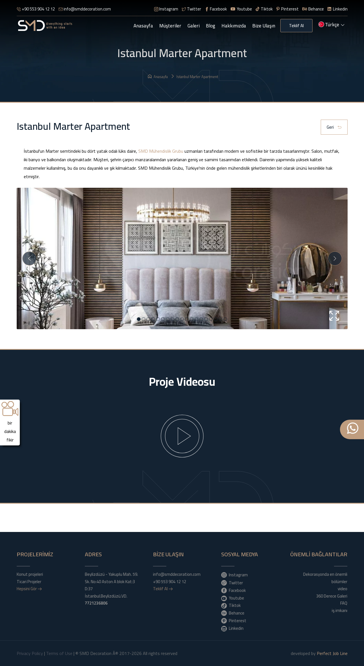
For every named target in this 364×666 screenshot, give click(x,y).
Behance (313, 9)
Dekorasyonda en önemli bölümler (325, 578)
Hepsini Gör (29, 588)
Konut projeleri (30, 574)
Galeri (194, 25)
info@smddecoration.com (85, 9)
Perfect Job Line (332, 653)
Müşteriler (170, 25)
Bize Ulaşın (263, 25)
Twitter (191, 9)
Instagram (166, 9)
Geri (334, 127)
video (342, 588)
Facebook (216, 9)
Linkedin (337, 9)
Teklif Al (296, 25)
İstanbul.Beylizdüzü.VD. (106, 599)
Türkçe (331, 25)
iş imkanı (339, 610)
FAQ (343, 603)
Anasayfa (143, 25)
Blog (210, 25)
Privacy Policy (30, 653)
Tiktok (264, 9)
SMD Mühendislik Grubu (160, 151)
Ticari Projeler (29, 581)
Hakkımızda (233, 25)
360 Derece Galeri (331, 596)
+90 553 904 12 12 (36, 9)
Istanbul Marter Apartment (194, 76)
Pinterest (287, 9)
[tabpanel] (182, 284)
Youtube (241, 9)
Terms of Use (59, 653)
